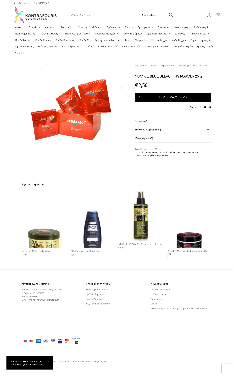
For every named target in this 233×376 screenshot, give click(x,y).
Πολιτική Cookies (159, 294)
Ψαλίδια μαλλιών (71, 46)
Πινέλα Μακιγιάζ (50, 33)
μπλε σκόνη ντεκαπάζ (159, 155)
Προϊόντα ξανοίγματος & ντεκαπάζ (193, 65)
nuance (146, 155)
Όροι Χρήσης (157, 298)
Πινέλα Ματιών (23, 40)
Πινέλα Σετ (85, 40)
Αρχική (18, 27)
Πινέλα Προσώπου (65, 40)
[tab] (173, 121)
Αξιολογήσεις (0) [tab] (144, 138)
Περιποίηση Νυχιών (25, 33)
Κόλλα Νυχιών (202, 27)
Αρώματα (50, 27)
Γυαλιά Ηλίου (201, 33)
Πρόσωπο (114, 27)
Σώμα (129, 27)
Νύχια (83, 27)
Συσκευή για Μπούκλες (156, 46)
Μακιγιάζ (67, 27)
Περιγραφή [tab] (141, 121)
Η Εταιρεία (33, 27)
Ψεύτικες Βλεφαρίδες (136, 40)
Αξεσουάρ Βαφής (24, 46)
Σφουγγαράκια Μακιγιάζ (108, 40)
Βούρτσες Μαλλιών (48, 46)
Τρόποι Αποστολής (95, 298)
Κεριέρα (88, 46)
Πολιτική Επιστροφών (97, 289)
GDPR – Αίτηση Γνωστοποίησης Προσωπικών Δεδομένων (179, 308)
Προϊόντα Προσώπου (78, 33)
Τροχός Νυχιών (205, 46)
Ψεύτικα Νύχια (182, 27)
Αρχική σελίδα (141, 65)
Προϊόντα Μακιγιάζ (106, 33)
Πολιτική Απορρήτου (161, 289)
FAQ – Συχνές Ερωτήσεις (98, 303)
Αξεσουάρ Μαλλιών (158, 33)
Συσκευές (181, 33)
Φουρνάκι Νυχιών (183, 46)
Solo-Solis (20, 53)
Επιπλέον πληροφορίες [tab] (148, 130)
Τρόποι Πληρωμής (95, 294)
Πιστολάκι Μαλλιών (107, 46)
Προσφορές (145, 27)
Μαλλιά (97, 27)
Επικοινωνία (163, 27)
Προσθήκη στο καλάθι (175, 97)
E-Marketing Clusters (96, 361)
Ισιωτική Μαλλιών (131, 46)
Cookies (155, 303)
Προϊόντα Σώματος (132, 33)
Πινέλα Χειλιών (43, 40)
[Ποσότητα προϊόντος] (140, 97)
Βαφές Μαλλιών (167, 65)
